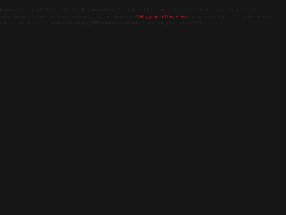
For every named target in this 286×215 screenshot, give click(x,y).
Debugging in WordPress (162, 16)
